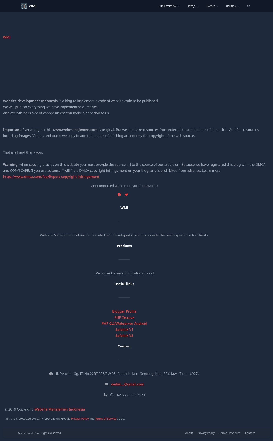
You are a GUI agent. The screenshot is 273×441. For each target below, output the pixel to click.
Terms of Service (106, 418)
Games (212, 6)
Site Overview (169, 6)
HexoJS (193, 6)
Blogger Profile (124, 311)
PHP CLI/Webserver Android (124, 323)
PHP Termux (124, 317)
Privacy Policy (80, 418)
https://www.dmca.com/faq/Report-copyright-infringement (51, 176)
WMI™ (32, 433)
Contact (250, 433)
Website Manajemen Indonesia (60, 409)
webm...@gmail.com (127, 384)
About (189, 433)
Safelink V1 (124, 329)
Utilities (232, 6)
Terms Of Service (229, 433)
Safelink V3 (124, 335)
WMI (33, 6)
